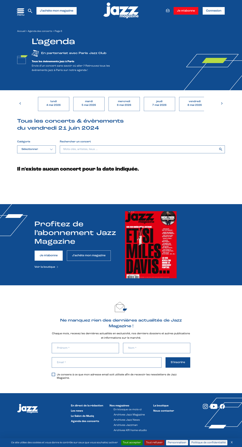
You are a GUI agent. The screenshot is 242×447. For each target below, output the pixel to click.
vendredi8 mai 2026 (195, 103)
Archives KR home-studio (130, 430)
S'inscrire (178, 362)
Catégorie (23, 141)
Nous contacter (163, 411)
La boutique (161, 405)
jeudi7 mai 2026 (159, 103)
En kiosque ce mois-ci (128, 409)
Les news (77, 411)
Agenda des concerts (40, 31)
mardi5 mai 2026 (89, 103)
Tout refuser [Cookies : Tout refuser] (154, 442)
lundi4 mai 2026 (53, 103)
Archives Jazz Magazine (129, 414)
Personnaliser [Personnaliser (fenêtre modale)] (177, 442)
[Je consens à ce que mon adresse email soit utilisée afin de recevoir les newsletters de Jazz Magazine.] (53, 374)
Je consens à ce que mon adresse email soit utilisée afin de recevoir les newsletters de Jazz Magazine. (114, 376)
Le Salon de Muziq (82, 416)
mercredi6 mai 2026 (124, 103)
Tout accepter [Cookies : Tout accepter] (132, 442)
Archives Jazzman (126, 425)
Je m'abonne (186, 10)
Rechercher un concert (75, 141)
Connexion (213, 10)
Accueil (21, 31)
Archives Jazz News (127, 420)
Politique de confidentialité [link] (208, 442)
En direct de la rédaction (87, 405)
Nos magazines (119, 405)
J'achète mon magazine (56, 10)
